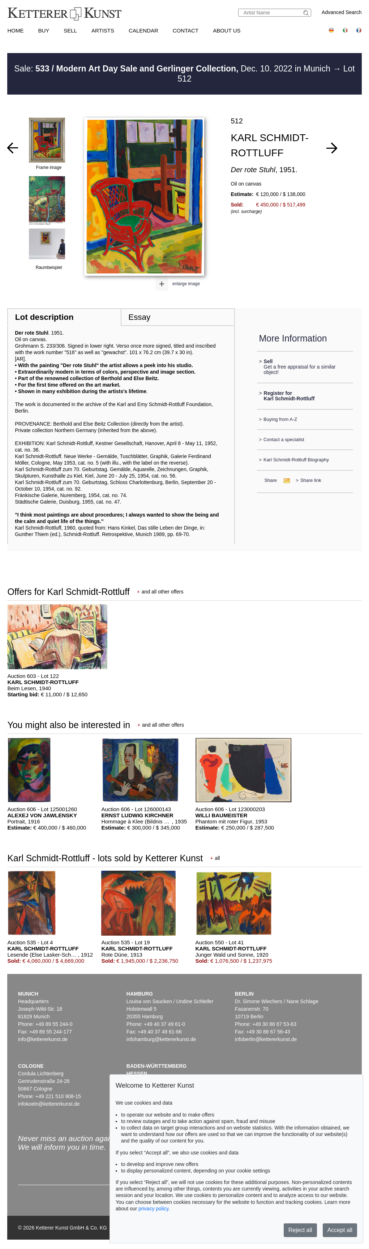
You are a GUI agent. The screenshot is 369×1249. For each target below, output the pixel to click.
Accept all (339, 1230)
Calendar (143, 30)
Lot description (44, 317)
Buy (43, 30)
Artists (102, 30)
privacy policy (153, 1208)
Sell (70, 30)
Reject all (300, 1230)
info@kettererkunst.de (43, 1039)
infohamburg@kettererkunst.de (161, 1039)
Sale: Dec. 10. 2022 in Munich (173, 68)
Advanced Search (342, 12)
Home (15, 30)
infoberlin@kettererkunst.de (266, 1039)
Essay (139, 317)
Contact (185, 30)
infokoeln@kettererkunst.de (49, 1104)
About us (226, 30)
